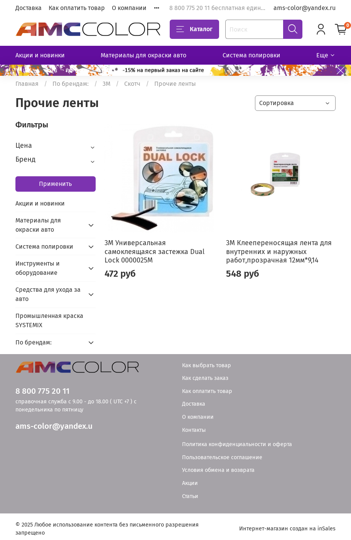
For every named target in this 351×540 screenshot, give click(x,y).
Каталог (194, 29)
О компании (129, 8)
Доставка (28, 8)
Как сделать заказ (205, 378)
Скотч (132, 83)
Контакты (194, 430)
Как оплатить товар (77, 8)
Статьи (190, 496)
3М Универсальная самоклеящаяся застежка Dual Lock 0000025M (154, 251)
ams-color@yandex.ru (304, 8)
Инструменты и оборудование (37, 268)
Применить (55, 183)
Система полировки (251, 55)
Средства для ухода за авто (48, 294)
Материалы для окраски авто (143, 55)
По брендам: (70, 83)
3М (106, 83)
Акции (190, 483)
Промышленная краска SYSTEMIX (49, 320)
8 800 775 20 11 (42, 391)
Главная (27, 83)
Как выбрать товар (206, 365)
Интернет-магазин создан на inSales (287, 528)
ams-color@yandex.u (54, 426)
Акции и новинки (40, 55)
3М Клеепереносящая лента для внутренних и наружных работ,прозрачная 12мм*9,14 (279, 251)
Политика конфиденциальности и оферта (237, 444)
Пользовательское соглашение (222, 457)
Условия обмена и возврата (218, 470)
